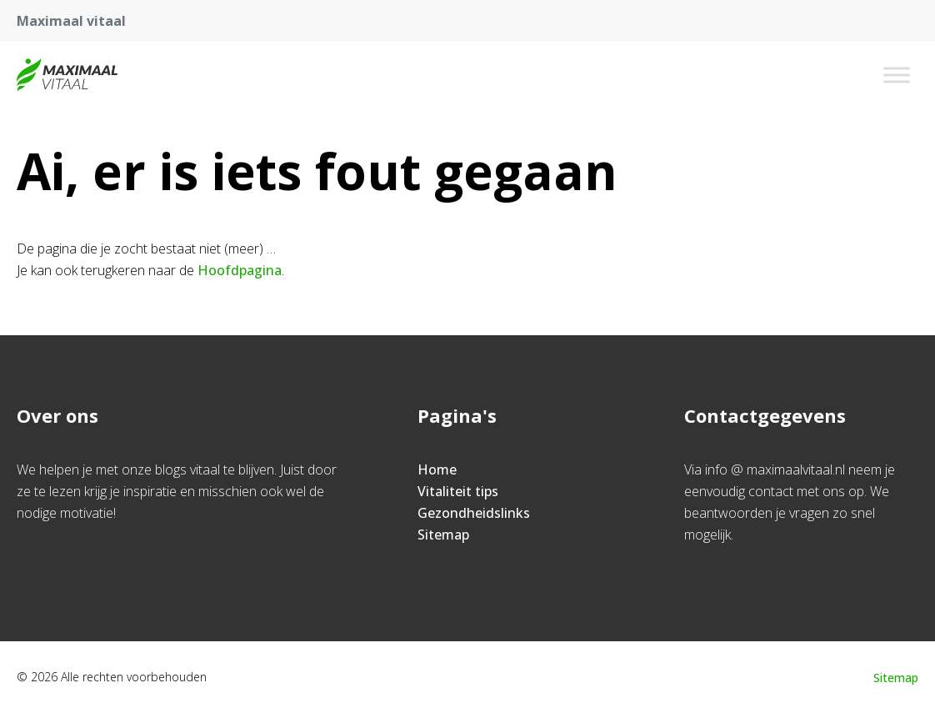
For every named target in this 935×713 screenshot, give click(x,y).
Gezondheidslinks (474, 513)
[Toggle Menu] (896, 75)
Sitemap (443, 534)
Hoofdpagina (240, 270)
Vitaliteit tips (458, 491)
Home (437, 469)
